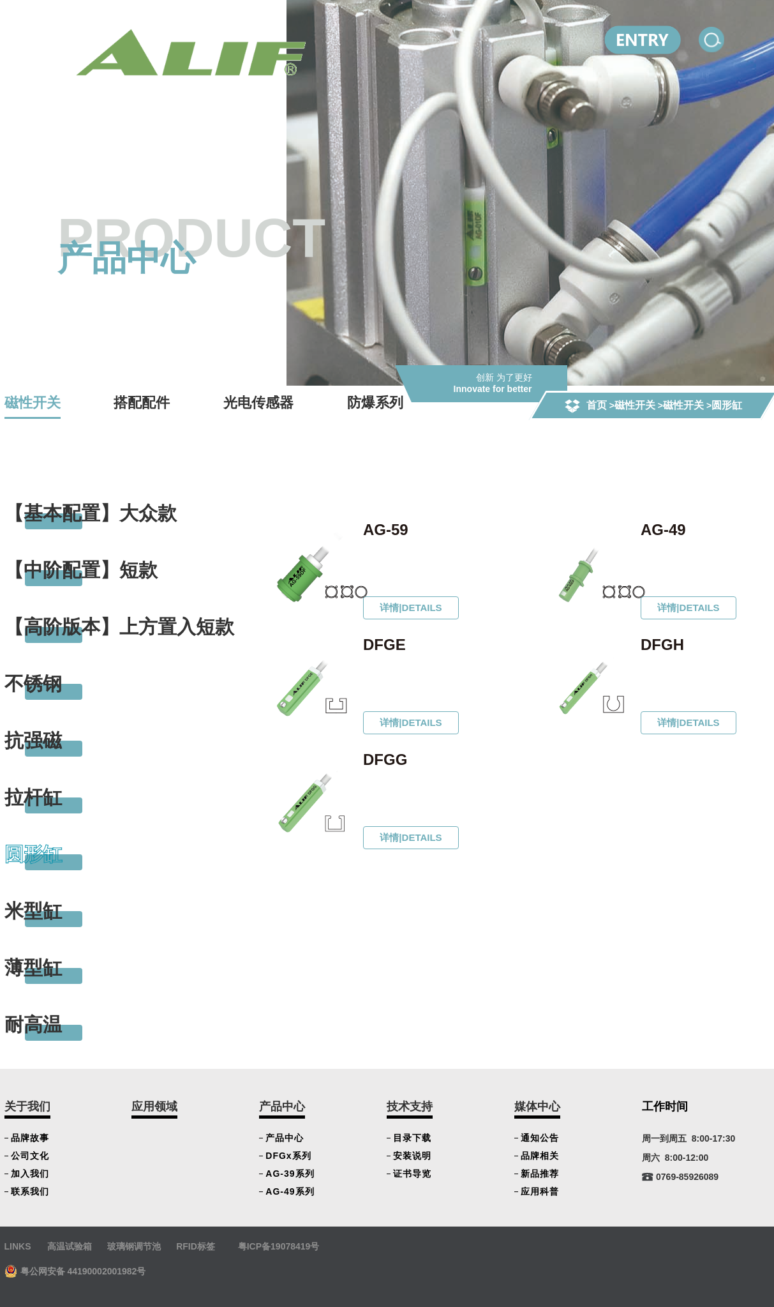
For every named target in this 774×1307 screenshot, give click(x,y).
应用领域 (154, 1106)
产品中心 (282, 1106)
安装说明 (412, 1156)
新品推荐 (540, 1173)
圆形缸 (727, 405)
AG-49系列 (289, 1191)
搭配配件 (142, 403)
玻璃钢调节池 (134, 1246)
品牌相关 (540, 1156)
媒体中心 (537, 1106)
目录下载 (412, 1138)
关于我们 (27, 1106)
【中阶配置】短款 (81, 569)
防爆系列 (375, 403)
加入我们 (30, 1173)
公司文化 (30, 1156)
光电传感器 (258, 403)
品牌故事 (30, 1138)
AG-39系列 (289, 1173)
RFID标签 (195, 1246)
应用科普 (540, 1191)
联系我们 (30, 1191)
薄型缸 (33, 967)
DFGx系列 (288, 1156)
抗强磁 (33, 740)
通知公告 (540, 1138)
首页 (596, 405)
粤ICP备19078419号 (279, 1246)
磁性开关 (634, 405)
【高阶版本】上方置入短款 (119, 626)
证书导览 (412, 1173)
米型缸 (33, 910)
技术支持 (410, 1106)
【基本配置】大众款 (90, 513)
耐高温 (33, 1024)
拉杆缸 (33, 797)
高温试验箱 (69, 1246)
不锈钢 (33, 683)
